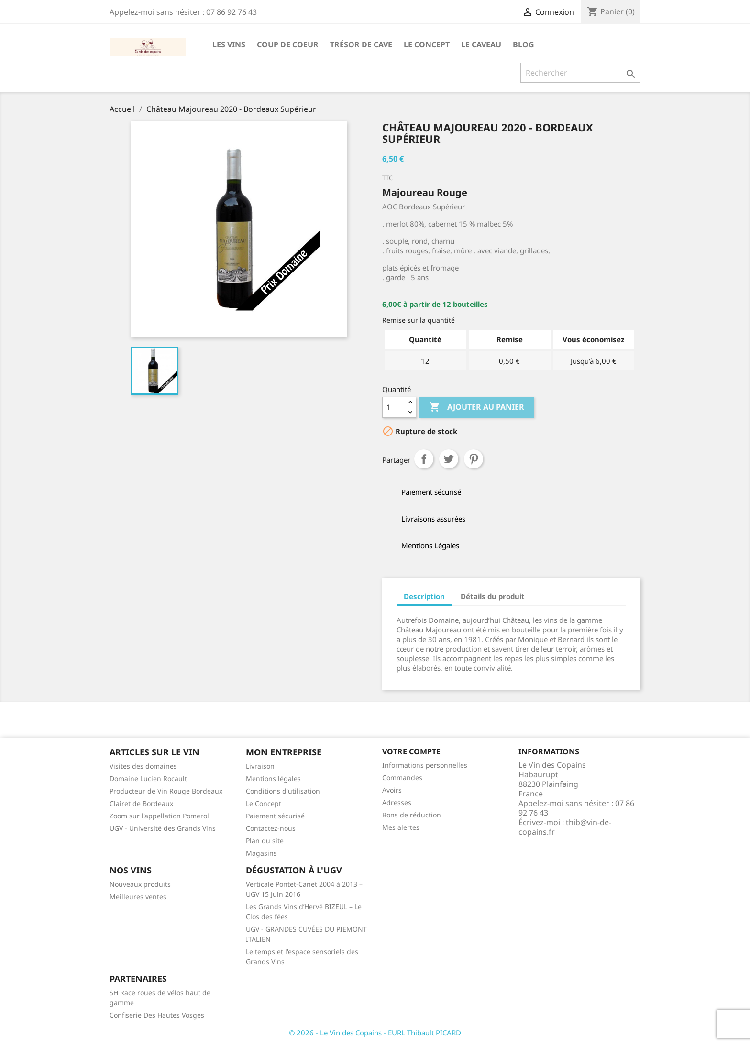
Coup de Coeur (288, 44)
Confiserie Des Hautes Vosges (157, 1015)
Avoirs (392, 790)
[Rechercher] (580, 73)
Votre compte (411, 751)
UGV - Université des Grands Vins (163, 828)
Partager (423, 458)
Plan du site (265, 840)
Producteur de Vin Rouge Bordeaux (166, 790)
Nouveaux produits (140, 884)
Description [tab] (424, 596)
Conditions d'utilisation (283, 790)
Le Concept (427, 44)
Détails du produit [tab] (493, 596)
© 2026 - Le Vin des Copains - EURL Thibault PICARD (375, 1032)
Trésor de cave (361, 44)
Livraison (260, 766)
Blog (523, 44)
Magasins (261, 853)
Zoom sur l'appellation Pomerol (159, 815)
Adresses (396, 802)
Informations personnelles (424, 765)
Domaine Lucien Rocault (148, 778)
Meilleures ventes (138, 896)
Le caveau (481, 44)
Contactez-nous (271, 828)
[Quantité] (393, 407)
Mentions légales (273, 778)
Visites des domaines (143, 766)
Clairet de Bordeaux (141, 803)
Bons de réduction (411, 814)
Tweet (448, 458)
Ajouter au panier (476, 407)
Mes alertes (400, 827)
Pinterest (473, 458)
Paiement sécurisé (275, 815)
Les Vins (228, 44)
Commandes (402, 777)
